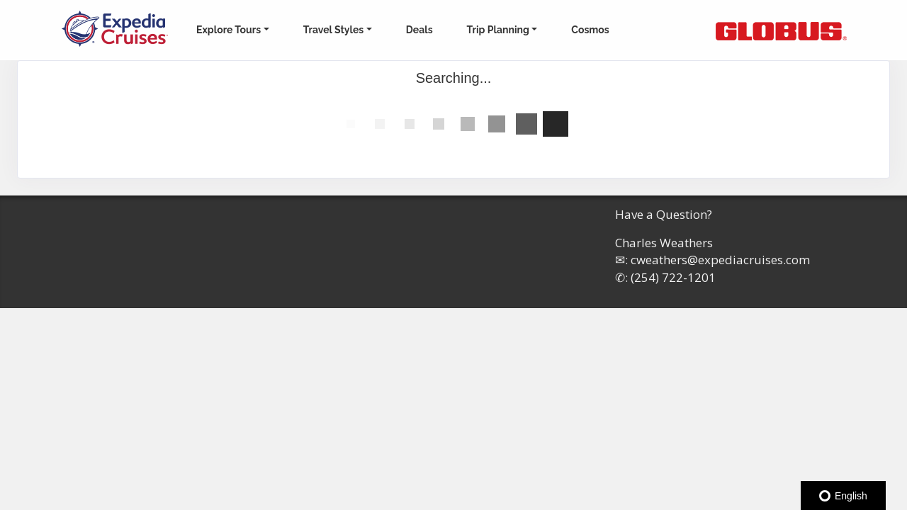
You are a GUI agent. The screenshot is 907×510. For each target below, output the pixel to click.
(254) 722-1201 (673, 277)
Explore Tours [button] (228, 29)
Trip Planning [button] (498, 29)
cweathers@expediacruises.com (720, 259)
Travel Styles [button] (333, 29)
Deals (419, 29)
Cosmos (590, 29)
